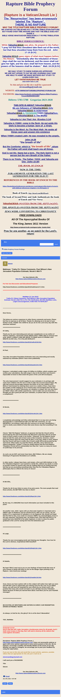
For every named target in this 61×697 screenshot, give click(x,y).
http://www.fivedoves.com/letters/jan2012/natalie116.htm (22, 577)
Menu (4, 242)
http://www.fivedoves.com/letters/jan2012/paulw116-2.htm (22, 365)
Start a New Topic (6, 253)
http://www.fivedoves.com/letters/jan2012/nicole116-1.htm (22, 413)
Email (7, 676)
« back (3, 692)
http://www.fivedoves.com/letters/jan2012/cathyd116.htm (22, 342)
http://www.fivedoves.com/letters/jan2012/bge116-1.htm (22, 496)
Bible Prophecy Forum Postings (13, 249)
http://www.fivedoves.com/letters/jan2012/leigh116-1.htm (22, 548)
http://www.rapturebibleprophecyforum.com (30, 279)
